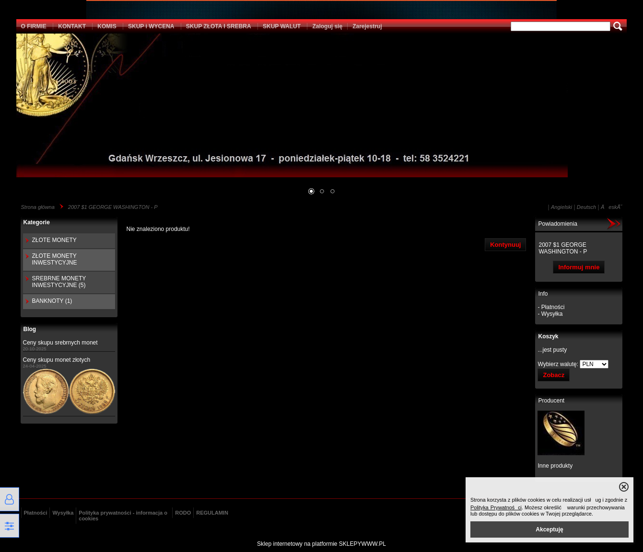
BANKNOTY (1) (52, 301)
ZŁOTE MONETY (54, 240)
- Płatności (551, 307)
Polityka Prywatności (496, 507)
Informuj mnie (578, 267)
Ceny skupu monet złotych (57, 359)
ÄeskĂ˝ (611, 207)
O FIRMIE (34, 26)
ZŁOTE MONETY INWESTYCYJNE (54, 259)
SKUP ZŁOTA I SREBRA (218, 26)
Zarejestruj (367, 26)
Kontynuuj (505, 244)
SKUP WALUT (282, 26)
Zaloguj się (327, 26)
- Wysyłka (550, 313)
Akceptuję (549, 529)
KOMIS (106, 26)
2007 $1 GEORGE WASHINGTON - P (113, 207)
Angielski (561, 207)
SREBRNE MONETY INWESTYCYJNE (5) (59, 281)
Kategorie (36, 222)
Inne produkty (555, 465)
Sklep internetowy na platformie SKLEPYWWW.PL (321, 543)
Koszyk (548, 336)
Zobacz (553, 375)
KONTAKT (72, 26)
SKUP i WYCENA (151, 26)
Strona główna (38, 207)
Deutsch (586, 207)
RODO (183, 513)
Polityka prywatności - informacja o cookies (123, 515)
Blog (29, 329)
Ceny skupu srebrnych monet (60, 342)
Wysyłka (62, 513)
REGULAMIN (212, 513)
